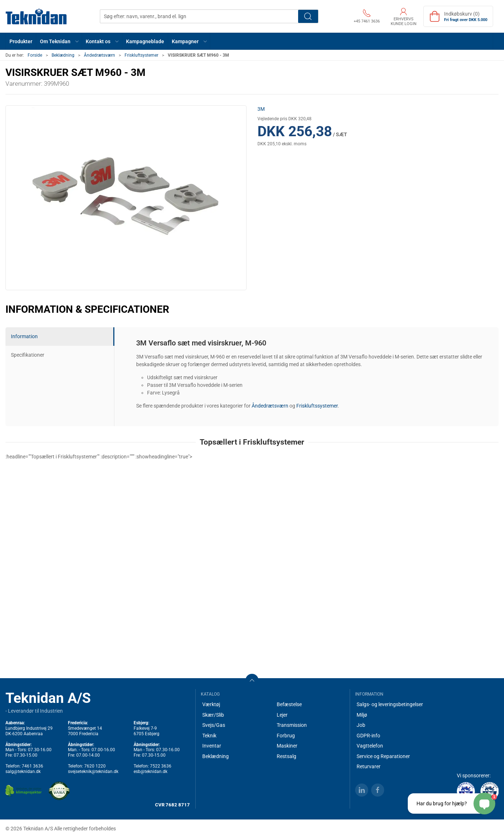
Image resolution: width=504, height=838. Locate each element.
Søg (308, 16)
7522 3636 (160, 766)
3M (261, 109)
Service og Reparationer (383, 756)
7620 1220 (95, 766)
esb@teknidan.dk (150, 771)
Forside (35, 55)
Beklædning (63, 55)
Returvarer (369, 766)
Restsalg (286, 756)
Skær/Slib (213, 715)
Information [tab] (24, 336)
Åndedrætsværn (99, 55)
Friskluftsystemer (141, 55)
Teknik (209, 735)
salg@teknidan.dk (23, 771)
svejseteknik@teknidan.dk (93, 771)
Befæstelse (289, 704)
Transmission (292, 725)
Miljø (362, 715)
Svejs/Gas (213, 725)
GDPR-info (368, 735)
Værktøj (211, 704)
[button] (59, 41)
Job (361, 725)
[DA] (36, 16)
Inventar (211, 746)
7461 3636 (32, 766)
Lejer (282, 715)
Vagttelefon (370, 746)
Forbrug (286, 735)
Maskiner (287, 746)
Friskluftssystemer (317, 406)
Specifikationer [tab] (27, 355)
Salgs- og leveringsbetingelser (390, 704)
